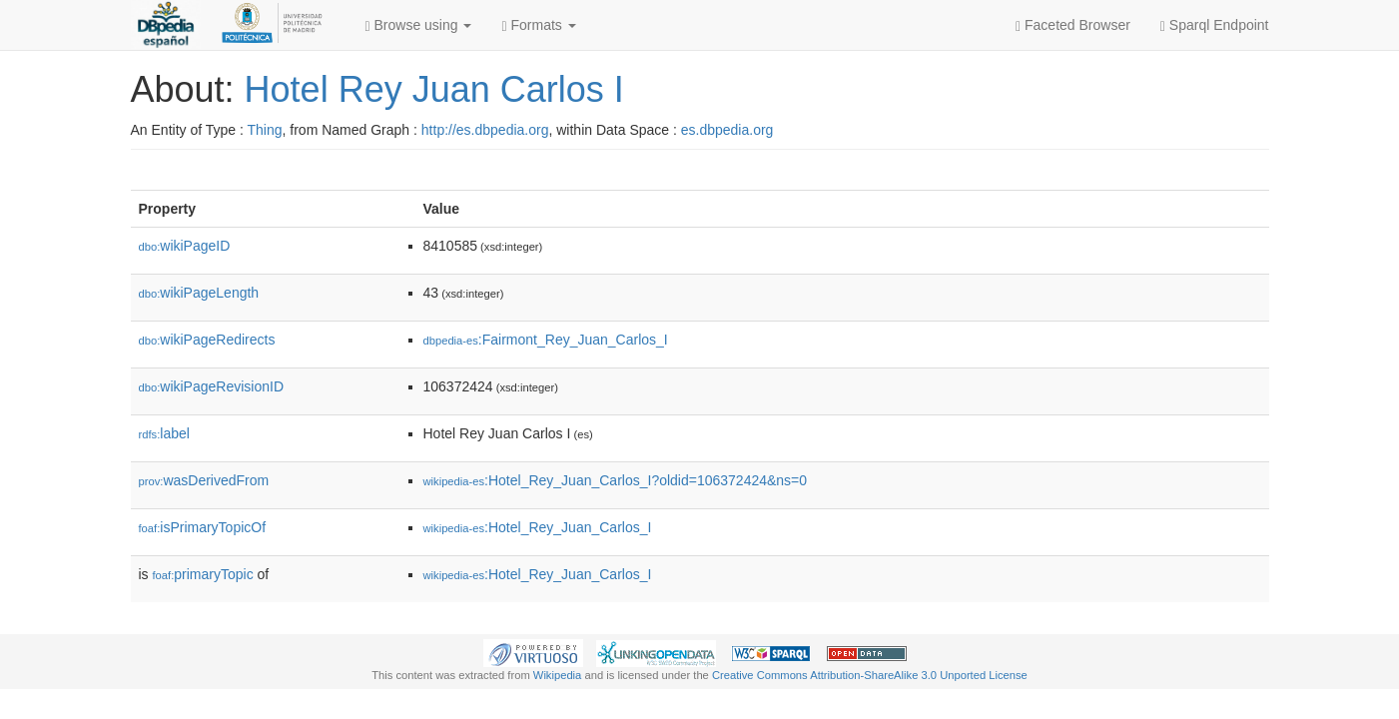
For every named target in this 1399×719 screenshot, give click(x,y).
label (164, 433)
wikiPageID (185, 246)
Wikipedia (557, 675)
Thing (265, 130)
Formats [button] (538, 25)
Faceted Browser (1073, 25)
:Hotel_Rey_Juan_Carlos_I (537, 527)
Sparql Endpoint (1214, 25)
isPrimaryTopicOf (203, 527)
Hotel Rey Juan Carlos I (434, 89)
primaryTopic (203, 574)
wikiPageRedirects (207, 340)
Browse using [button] (418, 25)
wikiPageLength (199, 293)
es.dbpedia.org (727, 130)
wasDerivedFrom (204, 480)
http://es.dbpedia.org (485, 130)
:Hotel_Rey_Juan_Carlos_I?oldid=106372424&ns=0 (615, 480)
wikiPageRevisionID (212, 386)
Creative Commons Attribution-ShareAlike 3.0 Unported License (870, 675)
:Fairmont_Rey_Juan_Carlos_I (545, 340)
